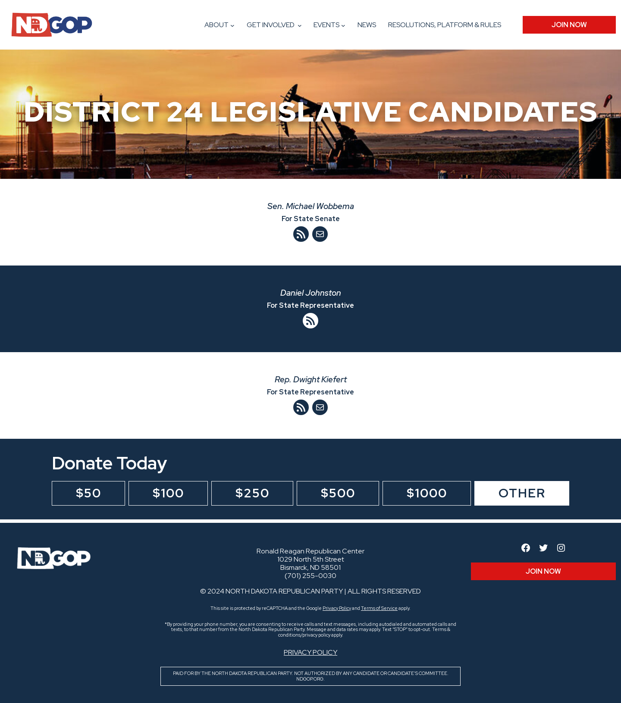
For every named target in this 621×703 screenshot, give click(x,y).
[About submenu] (232, 25)
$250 (252, 493)
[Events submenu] (343, 25)
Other (522, 493)
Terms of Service (379, 608)
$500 (338, 493)
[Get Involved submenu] (300, 25)
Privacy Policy (337, 608)
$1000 (427, 493)
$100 (168, 493)
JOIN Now (569, 24)
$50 (88, 493)
